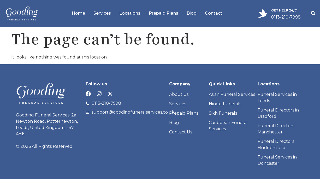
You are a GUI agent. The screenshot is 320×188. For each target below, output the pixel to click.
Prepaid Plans (163, 13)
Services (102, 13)
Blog (192, 13)
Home (78, 13)
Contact (213, 13)
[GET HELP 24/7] (262, 13)
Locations (129, 13)
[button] (313, 13)
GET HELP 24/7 (284, 10)
